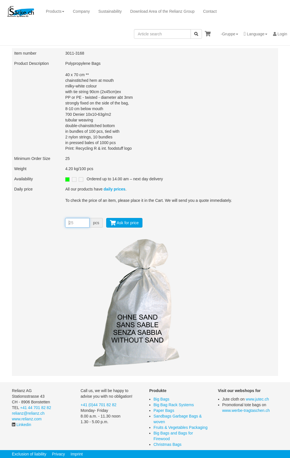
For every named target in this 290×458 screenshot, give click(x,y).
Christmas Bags (167, 444)
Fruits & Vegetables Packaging (180, 427)
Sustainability (110, 11)
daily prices (114, 189)
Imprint (77, 454)
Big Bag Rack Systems (173, 405)
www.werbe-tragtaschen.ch (246, 410)
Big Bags (161, 399)
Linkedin (23, 424)
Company (81, 11)
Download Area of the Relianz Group (162, 11)
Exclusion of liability (29, 454)
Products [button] (55, 11)
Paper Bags (163, 410)
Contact (210, 11)
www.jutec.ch (257, 399)
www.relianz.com (27, 419)
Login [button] (280, 34)
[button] (227, 34)
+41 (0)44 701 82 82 (99, 405)
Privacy (58, 454)
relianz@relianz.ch (28, 413)
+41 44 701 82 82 (35, 407)
